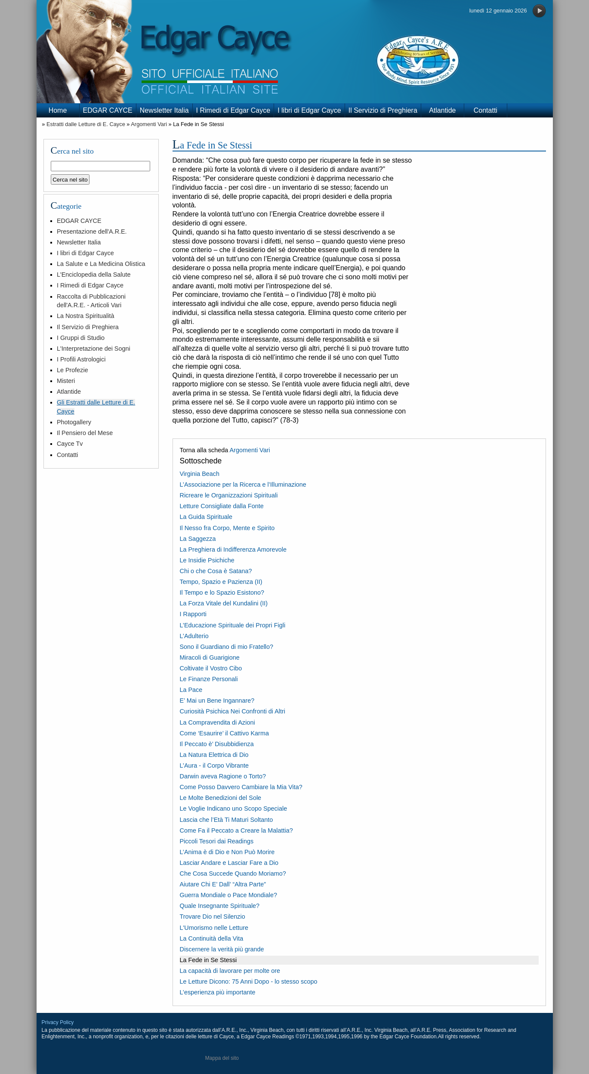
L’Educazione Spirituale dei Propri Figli (233, 625)
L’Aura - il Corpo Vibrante (214, 765)
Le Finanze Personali (209, 679)
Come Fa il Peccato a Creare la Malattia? (236, 830)
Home (58, 110)
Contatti (485, 110)
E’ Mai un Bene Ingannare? (217, 700)
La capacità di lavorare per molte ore (230, 970)
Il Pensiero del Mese (85, 432)
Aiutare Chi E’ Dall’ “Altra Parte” (223, 884)
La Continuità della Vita (212, 938)
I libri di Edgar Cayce (309, 110)
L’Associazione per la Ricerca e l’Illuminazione (243, 484)
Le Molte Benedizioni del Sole (221, 797)
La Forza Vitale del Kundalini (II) (224, 603)
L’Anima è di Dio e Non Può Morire (227, 852)
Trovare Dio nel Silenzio (212, 916)
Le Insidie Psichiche (207, 560)
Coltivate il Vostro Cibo (211, 668)
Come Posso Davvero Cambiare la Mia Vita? (241, 787)
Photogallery (74, 422)
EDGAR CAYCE (108, 110)
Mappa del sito (222, 1058)
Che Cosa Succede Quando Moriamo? (233, 873)
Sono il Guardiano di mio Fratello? (227, 646)
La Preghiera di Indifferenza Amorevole (233, 549)
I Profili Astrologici (81, 359)
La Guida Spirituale (206, 516)
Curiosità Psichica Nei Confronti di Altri (233, 711)
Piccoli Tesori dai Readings (217, 841)
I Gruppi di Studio (81, 337)
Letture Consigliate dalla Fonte (222, 506)
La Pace (191, 689)
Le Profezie (72, 370)
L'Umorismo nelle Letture (214, 927)
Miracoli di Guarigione (210, 657)
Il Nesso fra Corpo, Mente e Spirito (227, 528)
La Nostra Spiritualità (85, 315)
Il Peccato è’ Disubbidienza (217, 744)
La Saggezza (198, 538)
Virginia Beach (200, 473)
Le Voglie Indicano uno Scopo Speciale (233, 808)
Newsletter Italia (164, 110)
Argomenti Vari (149, 124)
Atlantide (442, 110)
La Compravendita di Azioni (217, 722)
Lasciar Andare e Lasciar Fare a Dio (229, 862)
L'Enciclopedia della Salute (94, 274)
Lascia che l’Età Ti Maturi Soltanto (226, 819)
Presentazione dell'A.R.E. (92, 231)
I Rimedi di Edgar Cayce (233, 110)
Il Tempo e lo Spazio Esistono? (222, 592)
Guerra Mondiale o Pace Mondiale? (228, 895)
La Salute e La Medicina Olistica (101, 263)
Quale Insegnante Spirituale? (220, 905)
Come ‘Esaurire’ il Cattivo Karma (224, 733)
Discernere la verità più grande (222, 949)
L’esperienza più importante (218, 992)
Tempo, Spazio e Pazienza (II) (221, 581)
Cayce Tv (70, 443)
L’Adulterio (194, 636)
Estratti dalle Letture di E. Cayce (85, 124)
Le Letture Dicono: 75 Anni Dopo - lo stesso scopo (249, 981)
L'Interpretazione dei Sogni (93, 348)
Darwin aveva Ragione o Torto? (223, 776)
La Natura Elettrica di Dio (214, 754)
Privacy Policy (58, 1022)
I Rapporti (193, 614)
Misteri (66, 380)
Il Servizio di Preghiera (382, 110)
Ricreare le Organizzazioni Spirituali (229, 495)
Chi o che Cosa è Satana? (216, 571)
